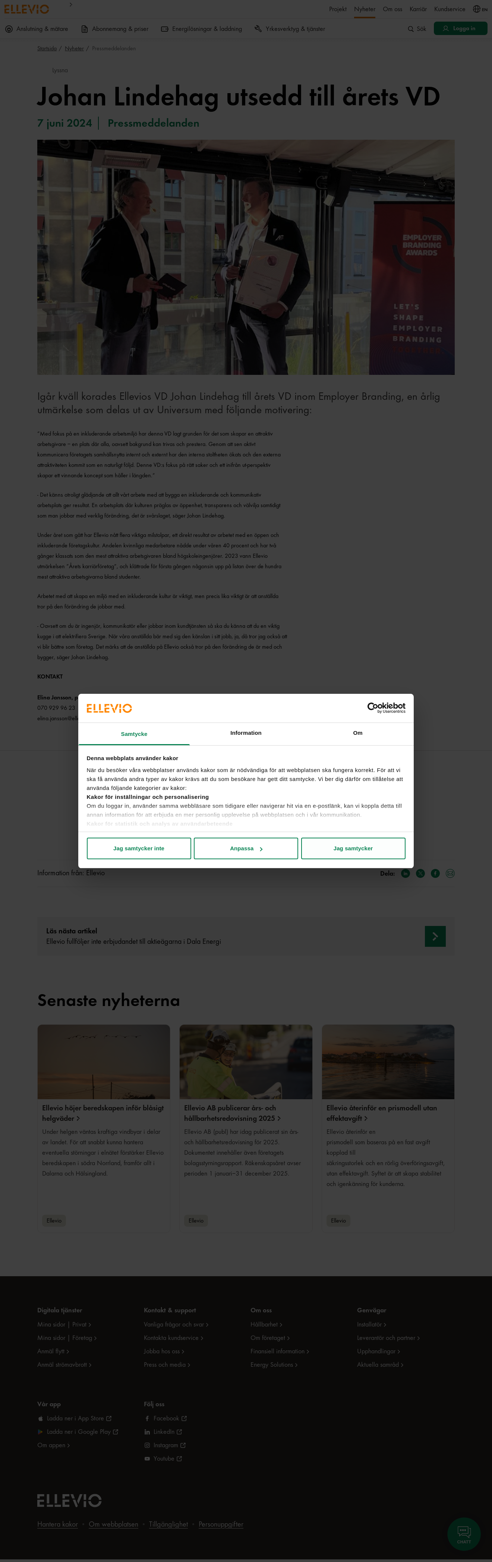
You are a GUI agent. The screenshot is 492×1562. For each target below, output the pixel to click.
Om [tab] (357, 733)
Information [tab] (246, 733)
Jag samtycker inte (138, 848)
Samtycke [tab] (134, 734)
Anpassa (246, 848)
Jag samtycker (353, 848)
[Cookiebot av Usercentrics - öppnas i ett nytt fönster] (373, 708)
